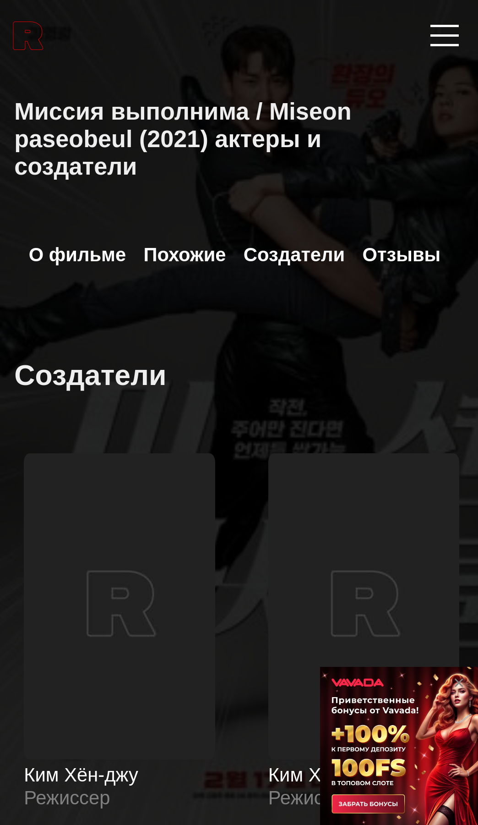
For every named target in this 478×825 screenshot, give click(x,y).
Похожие (184, 254)
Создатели (294, 254)
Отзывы (402, 254)
